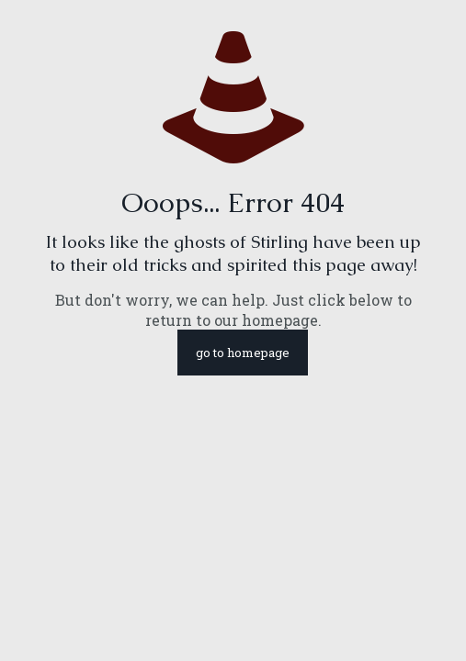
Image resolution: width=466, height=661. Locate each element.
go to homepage (243, 352)
